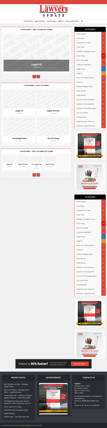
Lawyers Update (25, 425)
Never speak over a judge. (13, 407)
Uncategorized (19, 138)
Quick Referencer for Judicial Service (16, 410)
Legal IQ (60, 21)
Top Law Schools (71, 21)
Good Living (51, 21)
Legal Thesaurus (9, 413)
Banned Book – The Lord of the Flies (16, 417)
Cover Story (28, 21)
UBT (40, 425)
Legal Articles (39, 21)
